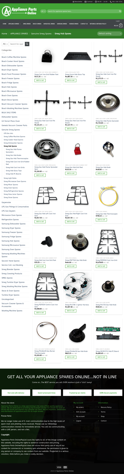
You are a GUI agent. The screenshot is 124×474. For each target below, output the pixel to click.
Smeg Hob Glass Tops (14, 171)
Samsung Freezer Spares (12, 232)
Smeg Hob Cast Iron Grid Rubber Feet (18, 163)
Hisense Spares (73, 24)
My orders (80, 407)
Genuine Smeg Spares (41, 33)
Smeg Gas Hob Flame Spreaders (14, 151)
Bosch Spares (37, 24)
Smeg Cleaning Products (12, 274)
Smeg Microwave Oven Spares (15, 181)
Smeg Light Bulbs (10, 178)
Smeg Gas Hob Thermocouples (17, 158)
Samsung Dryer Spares (11, 228)
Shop (103, 416)
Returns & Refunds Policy (98, 24)
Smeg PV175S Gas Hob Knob (106, 305)
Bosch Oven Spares (10, 95)
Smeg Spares (27, 24)
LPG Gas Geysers (8, 211)
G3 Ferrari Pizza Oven (11, 121)
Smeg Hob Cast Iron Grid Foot (45, 260)
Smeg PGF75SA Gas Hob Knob (76, 260)
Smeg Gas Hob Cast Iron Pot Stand (106, 75)
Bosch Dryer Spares (10, 70)
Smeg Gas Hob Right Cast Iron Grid (76, 215)
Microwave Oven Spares (12, 215)
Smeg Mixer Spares (11, 185)
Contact (104, 421)
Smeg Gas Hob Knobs (13, 155)
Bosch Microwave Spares (12, 91)
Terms (103, 412)
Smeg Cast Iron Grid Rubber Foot (46, 74)
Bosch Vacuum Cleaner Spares (14, 104)
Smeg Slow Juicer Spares (13, 194)
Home (4, 24)
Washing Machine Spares (12, 311)
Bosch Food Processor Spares (14, 74)
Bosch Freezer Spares (10, 78)
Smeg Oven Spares (11, 188)
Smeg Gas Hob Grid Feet (74, 167)
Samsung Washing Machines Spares (13, 255)
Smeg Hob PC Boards (13, 174)
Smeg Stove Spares (11, 197)
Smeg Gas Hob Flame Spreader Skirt (46, 168)
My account (80, 416)
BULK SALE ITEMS (9, 113)
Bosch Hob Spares (9, 87)
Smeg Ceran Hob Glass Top (75, 74)
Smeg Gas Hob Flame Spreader (107, 121)
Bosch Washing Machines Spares (15, 108)
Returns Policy (106, 407)
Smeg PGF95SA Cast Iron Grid (106, 260)
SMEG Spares (7, 278)
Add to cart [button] (40, 80)
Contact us (84, 24)
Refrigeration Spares (10, 220)
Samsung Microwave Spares (13, 245)
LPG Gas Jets (8, 133)
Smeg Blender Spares (11, 269)
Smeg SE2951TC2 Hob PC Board (107, 351)
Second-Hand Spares (10, 261)
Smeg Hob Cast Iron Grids (15, 167)
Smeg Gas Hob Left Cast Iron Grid (45, 215)
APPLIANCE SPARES (14, 24)
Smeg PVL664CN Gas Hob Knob (76, 351)
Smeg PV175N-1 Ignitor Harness (77, 305)
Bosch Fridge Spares (10, 83)
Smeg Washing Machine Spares (14, 286)
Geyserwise (6, 202)
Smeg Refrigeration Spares (14, 191)
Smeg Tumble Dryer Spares (13, 282)
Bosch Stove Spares (10, 100)
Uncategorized (8, 299)
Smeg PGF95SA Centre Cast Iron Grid (46, 306)
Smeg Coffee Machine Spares (14, 137)
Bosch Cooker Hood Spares (13, 61)
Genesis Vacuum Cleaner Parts (14, 125)
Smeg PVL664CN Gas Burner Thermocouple (45, 352)
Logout (78, 421)
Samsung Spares (62, 24)
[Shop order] (109, 33)
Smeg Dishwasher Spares (13, 143)
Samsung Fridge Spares (11, 237)
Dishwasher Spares (9, 117)
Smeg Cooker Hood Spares (13, 140)
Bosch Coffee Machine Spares (14, 57)
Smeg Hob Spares (10, 146)
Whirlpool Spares (49, 24)
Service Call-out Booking (12, 265)
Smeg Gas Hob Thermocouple (106, 214)
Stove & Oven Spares (10, 291)
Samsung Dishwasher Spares (13, 224)
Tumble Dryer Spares (10, 295)
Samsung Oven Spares (11, 249)
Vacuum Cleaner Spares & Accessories (13, 304)
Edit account (81, 412)
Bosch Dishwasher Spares (12, 66)
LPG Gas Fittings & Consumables (15, 207)
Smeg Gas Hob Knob (103, 167)
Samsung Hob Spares (10, 241)
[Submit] (120, 11)
